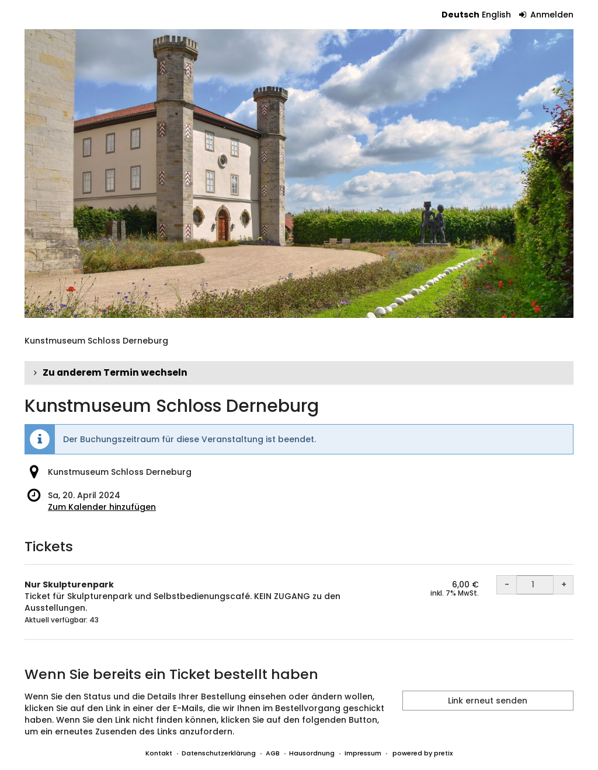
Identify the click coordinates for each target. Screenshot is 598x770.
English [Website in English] (496, 14)
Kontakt (158, 753)
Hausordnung (312, 753)
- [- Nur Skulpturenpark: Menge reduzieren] (507, 584)
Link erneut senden (487, 700)
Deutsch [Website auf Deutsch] (460, 14)
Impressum (363, 753)
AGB (273, 753)
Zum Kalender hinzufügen (102, 507)
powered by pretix (422, 753)
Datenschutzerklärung (219, 753)
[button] (299, 373)
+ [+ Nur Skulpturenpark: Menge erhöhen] (563, 584)
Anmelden (546, 14)
